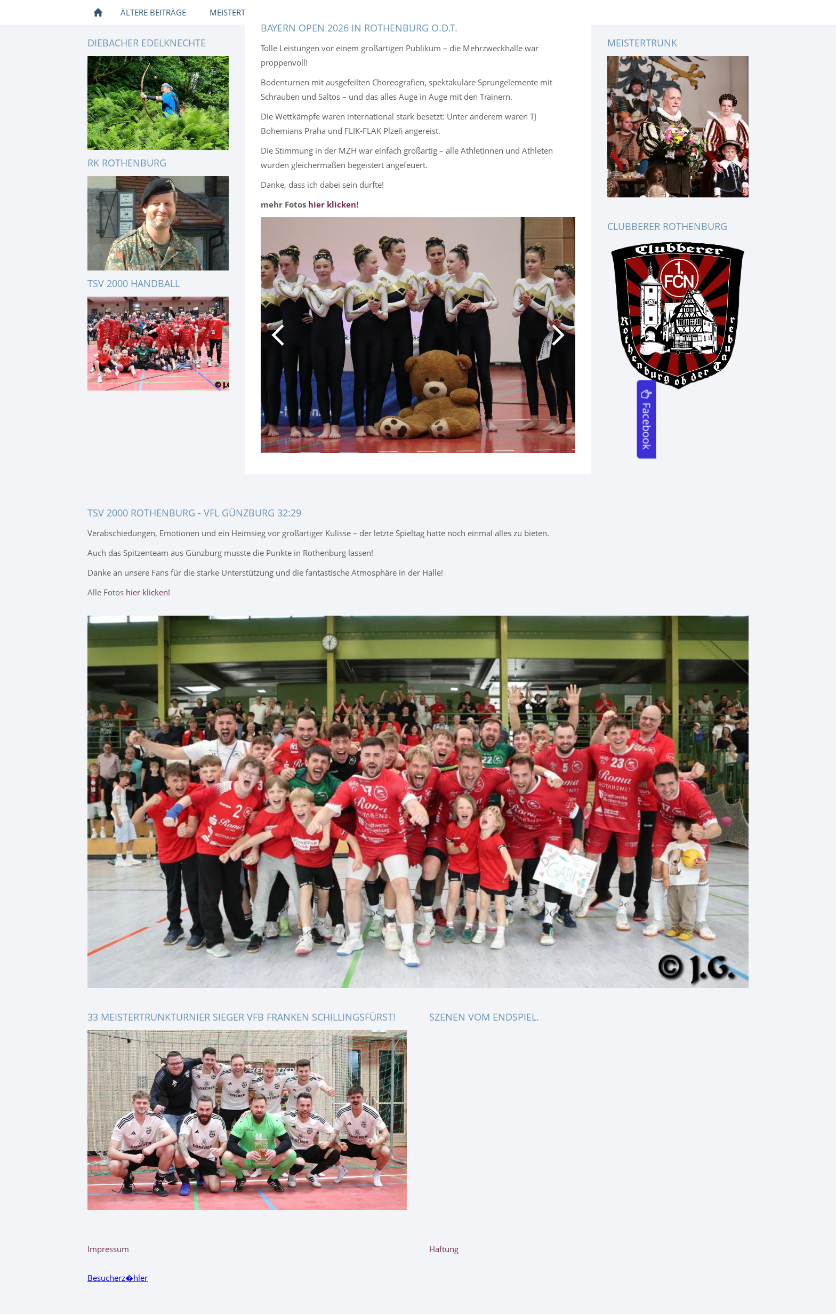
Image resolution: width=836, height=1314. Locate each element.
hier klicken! (148, 592)
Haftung (444, 1249)
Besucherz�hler (117, 1277)
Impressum (108, 1249)
